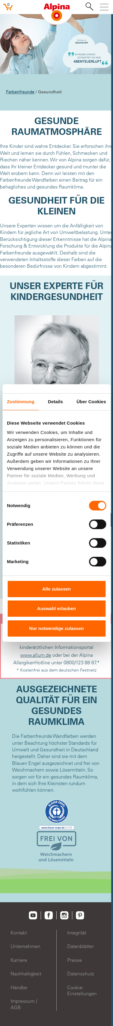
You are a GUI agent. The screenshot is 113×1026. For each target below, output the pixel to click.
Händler (19, 987)
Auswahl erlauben (56, 608)
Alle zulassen (56, 588)
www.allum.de (35, 655)
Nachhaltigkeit (26, 974)
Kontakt (19, 933)
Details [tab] (55, 401)
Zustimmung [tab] (20, 401)
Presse (74, 960)
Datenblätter (80, 946)
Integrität (76, 933)
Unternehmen (25, 946)
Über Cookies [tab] (91, 401)
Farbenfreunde (20, 92)
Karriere (19, 960)
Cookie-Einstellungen (82, 990)
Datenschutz (80, 974)
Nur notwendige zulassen (56, 628)
